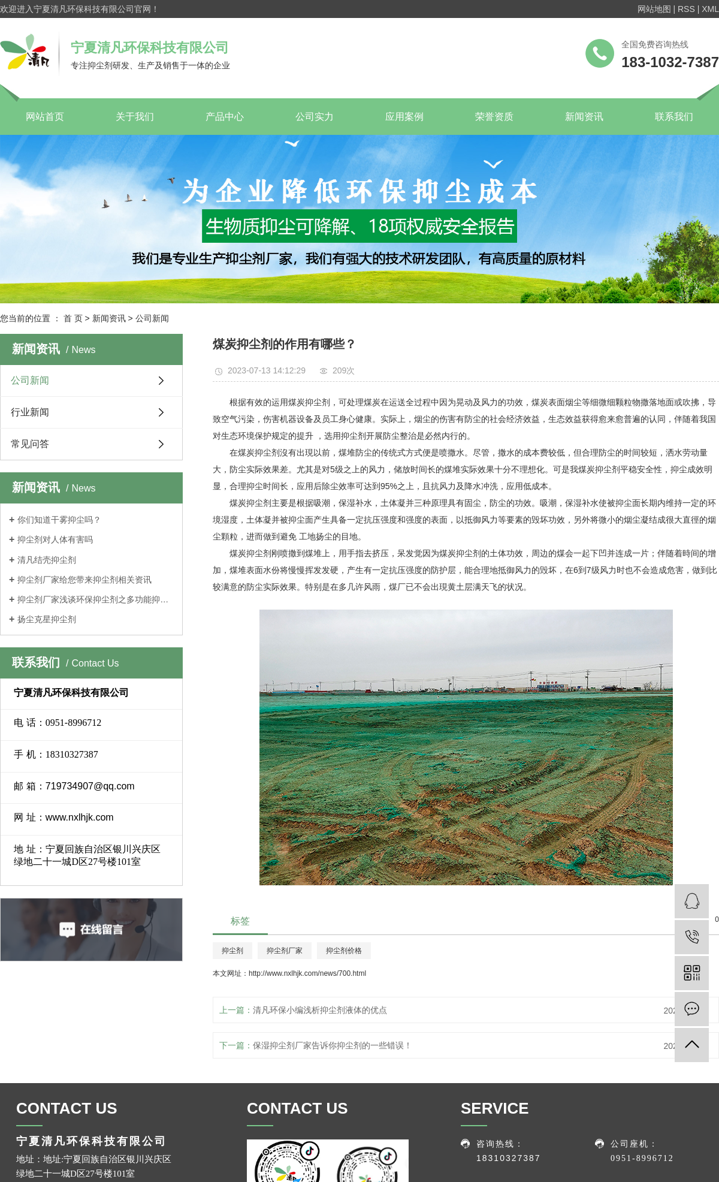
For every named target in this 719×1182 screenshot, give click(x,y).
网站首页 (45, 116)
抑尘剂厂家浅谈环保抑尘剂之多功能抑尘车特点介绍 (95, 599)
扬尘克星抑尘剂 (46, 619)
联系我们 (674, 116)
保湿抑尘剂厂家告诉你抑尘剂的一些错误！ (332, 1045)
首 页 (73, 318)
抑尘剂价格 (344, 950)
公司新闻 (152, 318)
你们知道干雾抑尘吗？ (59, 519)
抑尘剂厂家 (285, 950)
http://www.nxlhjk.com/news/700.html (307, 973)
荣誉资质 (494, 116)
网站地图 (654, 9)
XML (710, 9)
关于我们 (135, 116)
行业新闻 (30, 412)
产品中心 (225, 116)
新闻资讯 (584, 116)
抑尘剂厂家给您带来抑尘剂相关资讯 (84, 579)
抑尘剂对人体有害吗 (55, 539)
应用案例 (404, 116)
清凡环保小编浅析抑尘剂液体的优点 (320, 1010)
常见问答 (30, 444)
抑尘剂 (232, 950)
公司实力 (314, 116)
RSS (686, 9)
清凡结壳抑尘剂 (46, 560)
